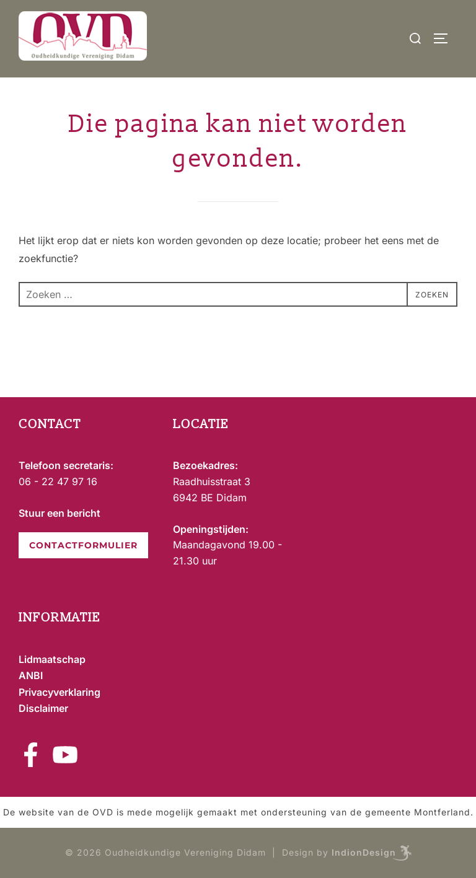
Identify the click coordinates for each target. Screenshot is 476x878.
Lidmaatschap (52, 659)
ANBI (31, 675)
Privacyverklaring (59, 692)
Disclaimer (43, 708)
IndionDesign (364, 851)
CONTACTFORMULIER (83, 545)
